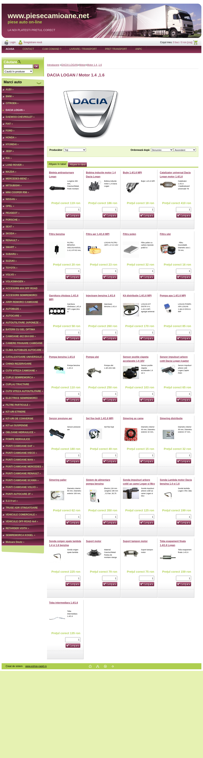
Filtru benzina (57, 234)
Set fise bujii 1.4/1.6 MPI (99, 418)
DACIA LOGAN (69, 65)
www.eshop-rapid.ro (36, 666)
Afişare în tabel (57, 164)
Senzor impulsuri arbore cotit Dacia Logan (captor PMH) (174, 361)
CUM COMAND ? (51, 49)
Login (13, 42)
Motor (82, 65)
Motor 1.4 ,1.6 (94, 65)
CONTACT (28, 49)
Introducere (53, 65)
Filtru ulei (165, 234)
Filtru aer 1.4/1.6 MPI (97, 234)
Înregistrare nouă (33, 42)
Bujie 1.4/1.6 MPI (132, 172)
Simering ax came (133, 418)
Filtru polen (129, 234)
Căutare (10, 62)
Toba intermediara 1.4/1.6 (63, 602)
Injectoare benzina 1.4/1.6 (100, 295)
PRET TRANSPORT (116, 49)
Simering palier (58, 480)
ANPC (138, 49)
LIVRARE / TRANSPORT (83, 49)
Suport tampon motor (135, 541)
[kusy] (72, 209)
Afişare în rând (77, 164)
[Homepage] (10, 49)
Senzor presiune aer (60, 418)
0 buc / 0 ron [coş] (182, 42)
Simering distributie (171, 418)
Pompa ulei (92, 357)
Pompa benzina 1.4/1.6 (62, 357)
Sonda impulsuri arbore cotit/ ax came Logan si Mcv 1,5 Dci (139, 484)
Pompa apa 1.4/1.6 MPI (173, 295)
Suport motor (93, 541)
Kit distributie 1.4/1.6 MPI (137, 295)
